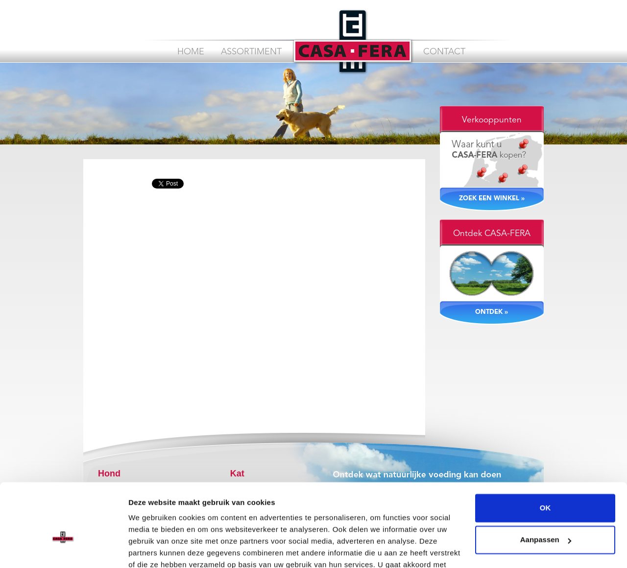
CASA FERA (352, 41)
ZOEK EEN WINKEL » (492, 198)
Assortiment (251, 51)
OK (545, 453)
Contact (444, 51)
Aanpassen (545, 485)
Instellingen (149, 548)
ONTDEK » (491, 312)
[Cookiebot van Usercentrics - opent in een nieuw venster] (63, 549)
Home (190, 51)
